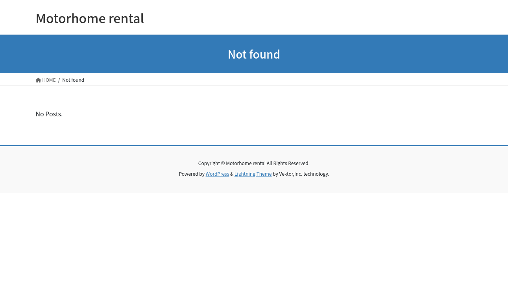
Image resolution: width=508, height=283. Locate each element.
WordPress (217, 173)
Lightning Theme (253, 173)
